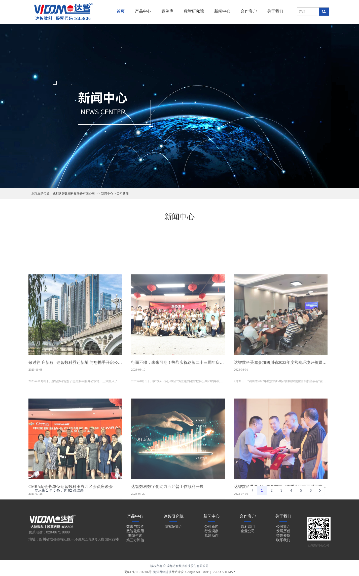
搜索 (324, 12)
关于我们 (275, 11)
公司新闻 (123, 193)
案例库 (167, 11)
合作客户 (249, 11)
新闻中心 (222, 11)
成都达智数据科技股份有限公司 (74, 193)
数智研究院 (194, 11)
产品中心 (143, 11)
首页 (121, 11)
